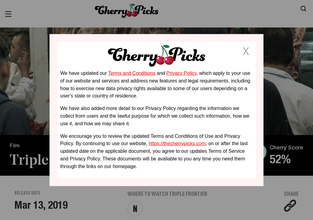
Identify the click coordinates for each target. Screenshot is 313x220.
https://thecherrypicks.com (177, 143)
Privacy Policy (181, 73)
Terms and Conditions (132, 73)
